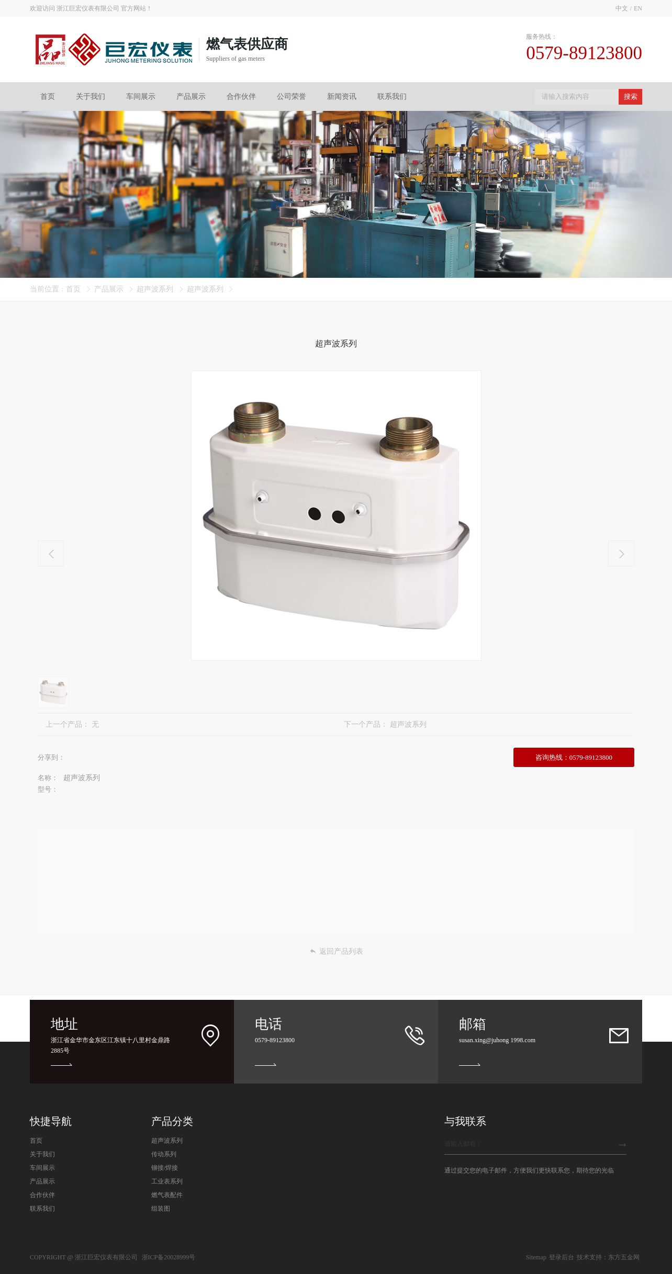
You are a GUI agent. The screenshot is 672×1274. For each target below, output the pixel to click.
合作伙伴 (241, 96)
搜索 (630, 96)
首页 (47, 96)
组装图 (160, 1208)
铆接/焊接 (164, 1167)
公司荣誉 (291, 96)
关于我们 (90, 96)
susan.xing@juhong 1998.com (497, 1040)
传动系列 (163, 1154)
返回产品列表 (336, 951)
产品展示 (191, 96)
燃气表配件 (167, 1195)
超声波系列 (155, 289)
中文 (621, 8)
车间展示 (140, 96)
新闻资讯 (341, 96)
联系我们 (392, 96)
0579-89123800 (275, 1040)
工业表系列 (167, 1181)
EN (638, 8)
